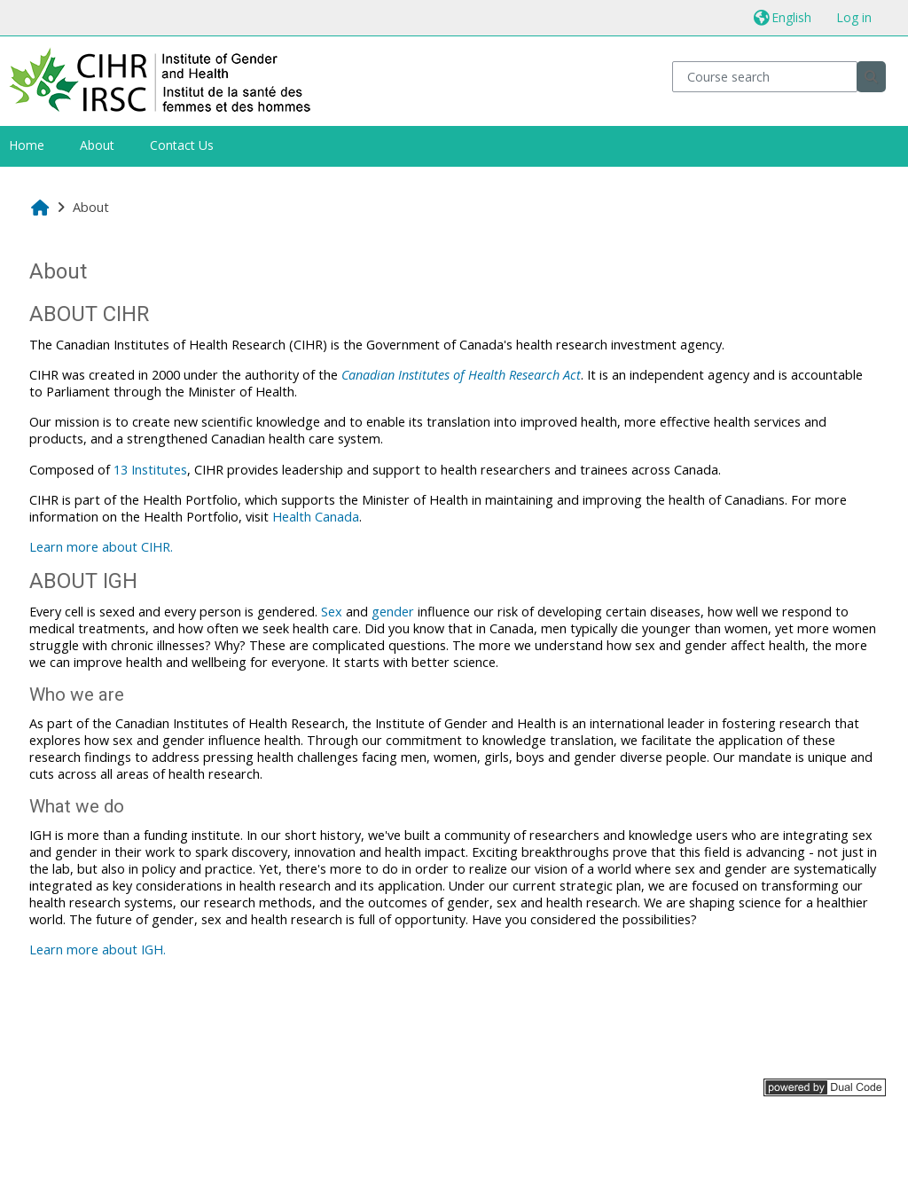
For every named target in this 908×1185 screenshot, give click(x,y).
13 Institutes (150, 469)
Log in (854, 17)
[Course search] (764, 76)
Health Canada (315, 516)
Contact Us (182, 145)
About (97, 145)
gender (393, 611)
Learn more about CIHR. (101, 546)
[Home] (160, 79)
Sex (331, 611)
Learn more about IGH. (97, 949)
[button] (782, 17)
